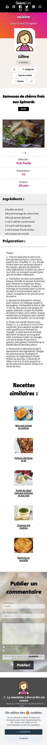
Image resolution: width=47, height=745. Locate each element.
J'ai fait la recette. (13, 647)
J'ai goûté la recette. (15, 651)
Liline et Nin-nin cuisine (23, 14)
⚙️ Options (23, 738)
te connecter (33, 656)
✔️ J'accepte (23, 732)
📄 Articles (19, 81)
